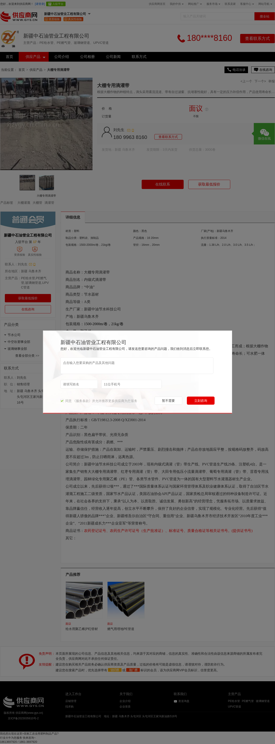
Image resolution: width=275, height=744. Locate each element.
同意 (66, 401)
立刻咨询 (200, 400)
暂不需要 (168, 400)
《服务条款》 (82, 401)
